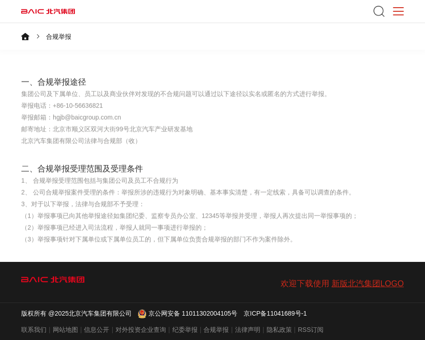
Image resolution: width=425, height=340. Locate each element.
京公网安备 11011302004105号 (187, 313)
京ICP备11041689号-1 (275, 313)
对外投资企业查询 (140, 329)
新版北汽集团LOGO (368, 283)
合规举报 (58, 36)
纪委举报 (185, 329)
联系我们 (33, 329)
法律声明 (247, 329)
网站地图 (65, 329)
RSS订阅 (310, 329)
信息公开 (96, 329)
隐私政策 (279, 329)
